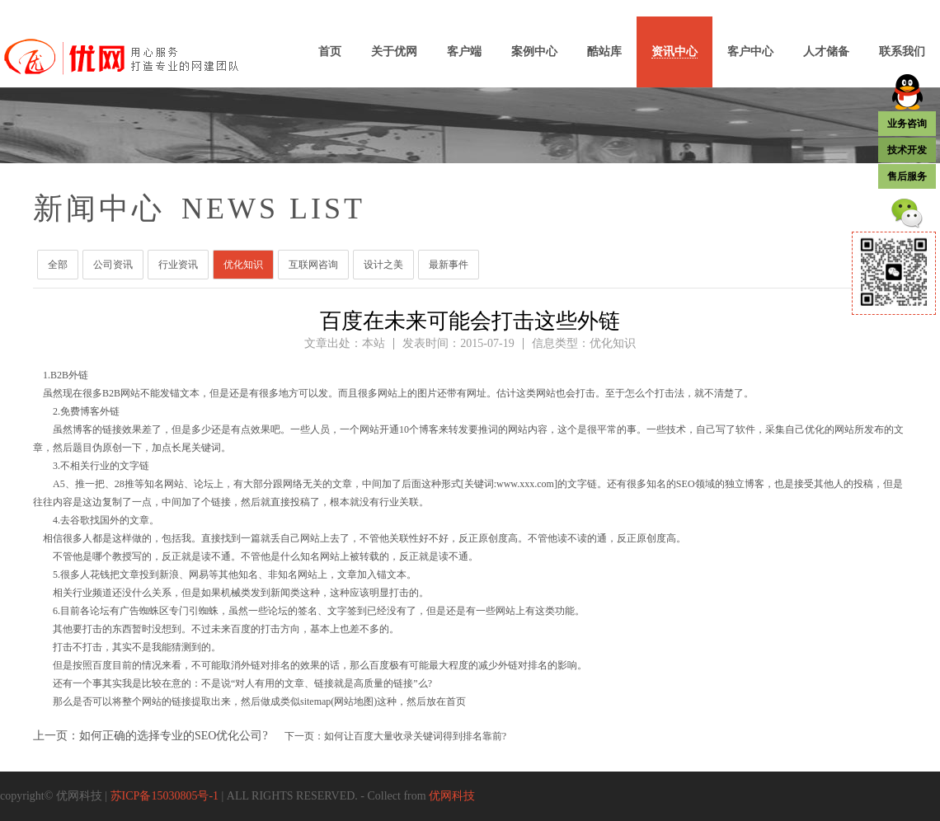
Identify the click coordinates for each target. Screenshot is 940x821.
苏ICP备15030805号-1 (164, 796)
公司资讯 (113, 264)
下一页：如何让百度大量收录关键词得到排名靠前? (395, 736)
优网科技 (452, 796)
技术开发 (907, 150)
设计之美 (383, 264)
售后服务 (907, 176)
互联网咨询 (313, 264)
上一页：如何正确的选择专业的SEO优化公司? (150, 736)
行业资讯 (178, 264)
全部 (58, 264)
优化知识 (243, 264)
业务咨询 (907, 123)
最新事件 (448, 264)
